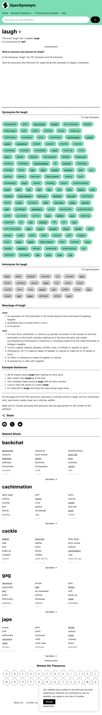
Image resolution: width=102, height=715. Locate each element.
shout (66, 228)
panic (72, 202)
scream (53, 228)
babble (5, 539)
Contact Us (32, 702)
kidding (8, 196)
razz (72, 215)
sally (29, 228)
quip (48, 215)
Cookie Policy (48, 706)
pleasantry (37, 209)
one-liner (59, 202)
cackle (89, 137)
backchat (12, 442)
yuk (70, 255)
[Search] (95, 19)
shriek (78, 228)
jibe (49, 189)
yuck (59, 255)
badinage (6, 458)
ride (31, 222)
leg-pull (71, 196)
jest (39, 189)
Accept (49, 702)
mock (19, 202)
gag (32, 170)
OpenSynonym (23, 5)
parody (85, 202)
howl (24, 183)
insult (7, 189)
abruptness (7, 450)
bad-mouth (39, 124)
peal (7, 209)
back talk (72, 454)
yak (37, 255)
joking (81, 189)
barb (70, 458)
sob (89, 289)
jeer (29, 189)
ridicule (42, 222)
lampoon (42, 196)
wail (19, 296)
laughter (57, 196)
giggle (55, 170)
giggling (68, 170)
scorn (40, 228)
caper (7, 144)
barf (4, 591)
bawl (7, 276)
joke (69, 189)
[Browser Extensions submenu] (21, 13)
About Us (18, 702)
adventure (7, 583)
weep (30, 296)
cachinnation (73, 137)
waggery (22, 248)
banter (54, 124)
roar (74, 222)
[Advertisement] (51, 85)
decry (7, 157)
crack (54, 150)
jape (18, 189)
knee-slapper (25, 196)
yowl (69, 296)
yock (48, 255)
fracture (67, 163)
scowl (42, 289)
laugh (71, 510)
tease (30, 242)
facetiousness (41, 163)
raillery (60, 215)
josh (93, 189)
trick (87, 242)
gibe (43, 170)
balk (37, 587)
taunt (19, 242)
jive (59, 189)
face (82, 276)
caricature (22, 144)
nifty (46, 202)
